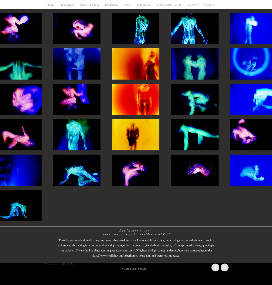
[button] (67, 4)
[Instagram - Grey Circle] (225, 267)
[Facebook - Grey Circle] (215, 267)
